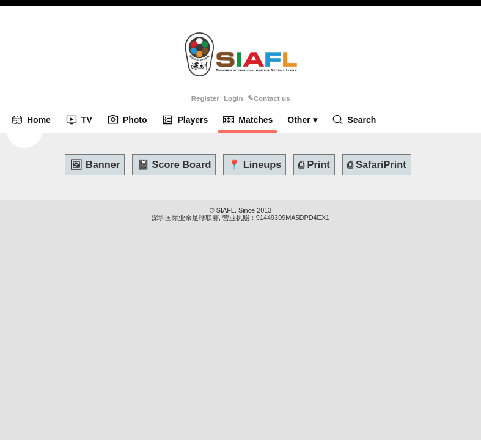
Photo (127, 120)
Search (354, 120)
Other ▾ (302, 120)
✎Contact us (269, 98)
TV (78, 120)
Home (31, 120)
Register (205, 98)
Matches (247, 120)
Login (233, 98)
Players (184, 120)
